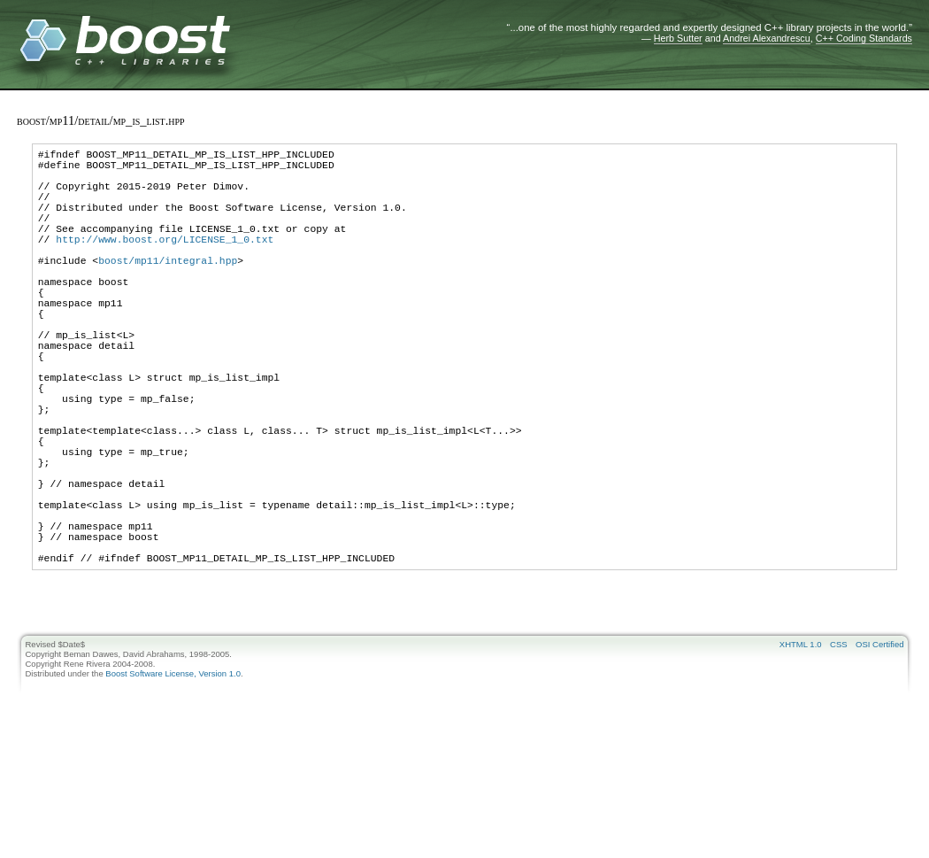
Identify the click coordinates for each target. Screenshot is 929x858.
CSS (839, 748)
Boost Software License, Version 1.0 (173, 777)
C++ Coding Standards (864, 38)
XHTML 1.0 (800, 748)
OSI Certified (879, 748)
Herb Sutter (678, 38)
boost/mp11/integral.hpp (167, 289)
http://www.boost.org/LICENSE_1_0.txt (164, 262)
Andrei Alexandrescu (766, 38)
